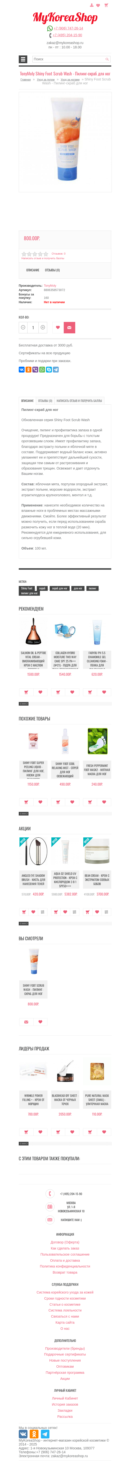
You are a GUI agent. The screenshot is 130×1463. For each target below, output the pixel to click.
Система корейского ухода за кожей (65, 1292)
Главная (25, 79)
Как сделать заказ (65, 1248)
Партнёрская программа (65, 1372)
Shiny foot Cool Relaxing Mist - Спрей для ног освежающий (65, 770)
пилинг (92, 588)
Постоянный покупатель (92, 4)
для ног (78, 588)
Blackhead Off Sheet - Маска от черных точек (65, 1099)
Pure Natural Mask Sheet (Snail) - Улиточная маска (97, 1099)
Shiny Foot (26, 588)
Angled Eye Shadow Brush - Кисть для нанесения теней (33, 879)
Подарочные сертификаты (65, 1354)
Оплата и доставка (65, 1260)
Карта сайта (65, 1322)
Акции (65, 1379)
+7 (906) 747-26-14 (68, 28)
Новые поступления (65, 1360)
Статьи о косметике (64, 1304)
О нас (64, 1328)
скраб (42, 588)
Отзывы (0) (52, 269)
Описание (32, 269)
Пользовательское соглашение (65, 1254)
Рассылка (65, 1417)
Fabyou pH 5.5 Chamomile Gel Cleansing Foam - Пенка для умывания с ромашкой (97, 663)
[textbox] (71, 59)
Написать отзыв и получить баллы (42, 258)
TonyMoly (50, 285)
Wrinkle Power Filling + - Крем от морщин (33, 1099)
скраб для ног (59, 588)
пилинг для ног (29, 593)
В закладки (58, 327)
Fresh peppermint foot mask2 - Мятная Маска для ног (97, 769)
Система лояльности (65, 1310)
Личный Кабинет (65, 1398)
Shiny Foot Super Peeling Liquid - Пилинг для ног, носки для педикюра (33, 771)
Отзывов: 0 (58, 253)
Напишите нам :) (71, 1220)
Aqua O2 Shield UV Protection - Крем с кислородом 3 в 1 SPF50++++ (65, 879)
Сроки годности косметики (65, 1298)
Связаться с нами (65, 1316)
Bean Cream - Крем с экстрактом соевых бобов (97, 879)
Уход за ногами (70, 79)
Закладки (65, 1410)
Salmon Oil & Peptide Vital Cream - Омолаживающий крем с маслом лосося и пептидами (33, 663)
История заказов (65, 1404)
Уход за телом (46, 79)
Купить (26, 692)
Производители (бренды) (65, 1348)
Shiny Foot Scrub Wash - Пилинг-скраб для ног (33, 989)
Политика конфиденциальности (65, 1266)
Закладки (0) (98, 4)
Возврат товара (65, 1272)
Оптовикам (65, 1366)
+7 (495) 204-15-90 (67, 35)
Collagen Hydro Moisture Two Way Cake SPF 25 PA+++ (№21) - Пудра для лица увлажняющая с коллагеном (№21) (65, 663)
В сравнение (42, 912)
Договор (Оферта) (65, 1242)
